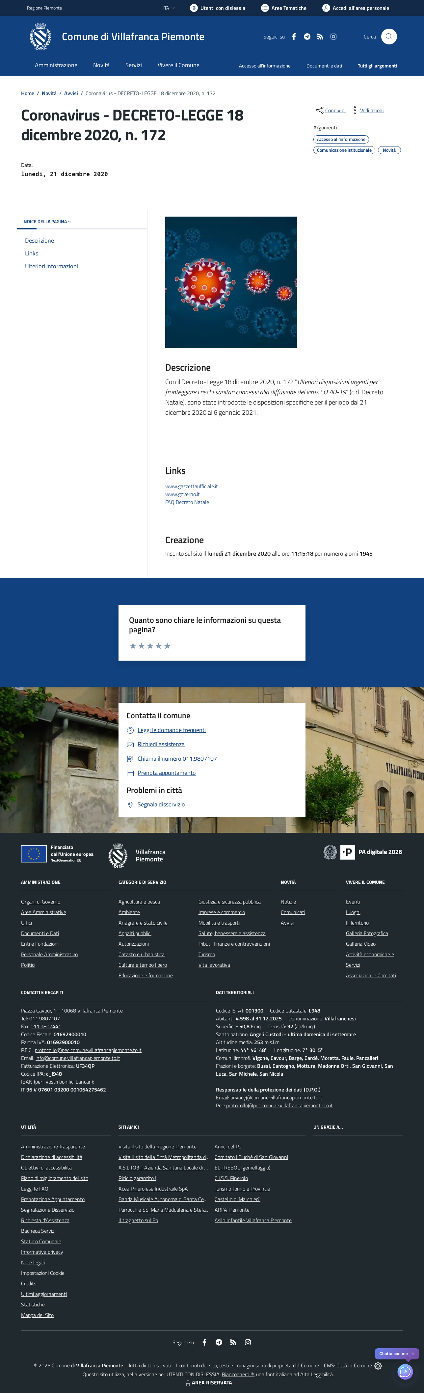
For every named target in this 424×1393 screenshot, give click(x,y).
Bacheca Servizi (38, 1231)
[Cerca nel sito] (389, 36)
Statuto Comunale (41, 1241)
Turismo (207, 954)
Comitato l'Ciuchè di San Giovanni (251, 1157)
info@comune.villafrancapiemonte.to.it (78, 1058)
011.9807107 (44, 1018)
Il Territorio (357, 923)
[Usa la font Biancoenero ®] (217, 8)
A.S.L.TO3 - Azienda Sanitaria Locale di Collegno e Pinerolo (182, 1167)
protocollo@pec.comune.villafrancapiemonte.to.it (88, 1050)
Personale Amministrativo (49, 954)
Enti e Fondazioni (40, 944)
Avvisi (71, 93)
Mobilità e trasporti (219, 923)
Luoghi (353, 912)
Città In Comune (354, 1365)
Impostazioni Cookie (43, 1273)
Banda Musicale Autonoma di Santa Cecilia (165, 1199)
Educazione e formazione (146, 975)
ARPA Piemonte (232, 1210)
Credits (28, 1283)
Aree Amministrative (43, 912)
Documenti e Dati (40, 933)
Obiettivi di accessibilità (46, 1167)
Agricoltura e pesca (139, 902)
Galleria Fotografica (367, 933)
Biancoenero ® (238, 1374)
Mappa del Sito (37, 1315)
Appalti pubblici (135, 933)
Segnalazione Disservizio (47, 1210)
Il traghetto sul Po (138, 1220)
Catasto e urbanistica (142, 954)
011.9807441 (46, 1026)
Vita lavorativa (214, 965)
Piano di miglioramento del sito (54, 1178)
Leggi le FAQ (34, 1189)
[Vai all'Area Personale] (355, 8)
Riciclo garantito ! (137, 1178)
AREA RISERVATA (208, 1382)
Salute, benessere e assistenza (232, 933)
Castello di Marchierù (237, 1199)
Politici (28, 965)
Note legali (33, 1262)
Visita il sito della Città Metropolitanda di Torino (170, 1157)
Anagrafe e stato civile (143, 923)
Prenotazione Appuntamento (53, 1199)
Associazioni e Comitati (371, 975)
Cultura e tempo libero (143, 965)
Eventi (353, 902)
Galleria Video (361, 944)
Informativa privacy (42, 1252)
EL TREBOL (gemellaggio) (242, 1167)
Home (27, 93)
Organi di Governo (40, 902)
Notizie (288, 902)
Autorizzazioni (134, 944)
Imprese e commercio (222, 912)
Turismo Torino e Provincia (242, 1189)
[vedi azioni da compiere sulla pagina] (366, 110)
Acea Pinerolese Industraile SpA (153, 1189)
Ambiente (129, 912)
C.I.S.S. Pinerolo (231, 1178)
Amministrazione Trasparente (53, 1146)
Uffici (26, 923)
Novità (49, 93)
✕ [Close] (413, 1354)
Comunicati (293, 912)
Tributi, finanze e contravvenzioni (234, 944)
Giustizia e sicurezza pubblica (230, 902)
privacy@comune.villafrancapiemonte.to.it (276, 1097)
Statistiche (33, 1304)
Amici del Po (228, 1146)
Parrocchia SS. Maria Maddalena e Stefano (165, 1210)
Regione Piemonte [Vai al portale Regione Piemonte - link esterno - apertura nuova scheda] (44, 7)
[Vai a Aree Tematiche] (283, 8)
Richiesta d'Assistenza (45, 1220)
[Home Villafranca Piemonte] (115, 36)
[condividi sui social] (330, 110)
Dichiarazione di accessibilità (51, 1157)
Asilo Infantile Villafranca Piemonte (253, 1220)
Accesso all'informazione (265, 65)
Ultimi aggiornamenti (44, 1294)
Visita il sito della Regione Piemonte (158, 1146)
